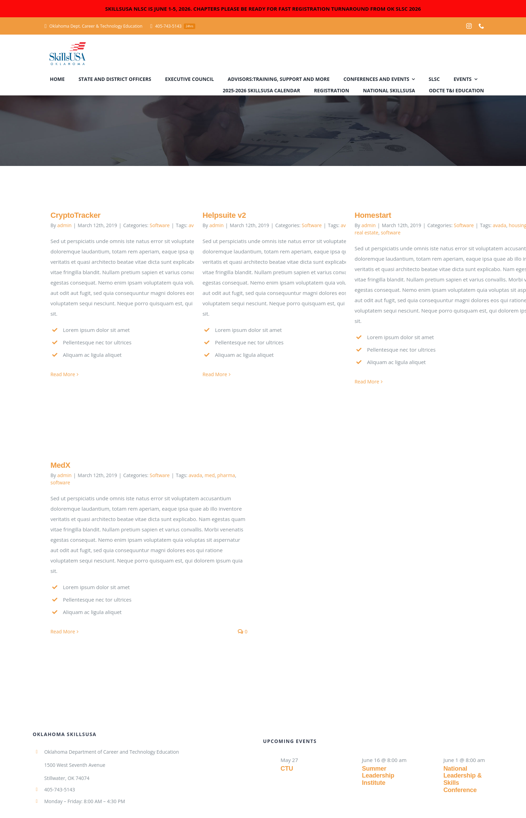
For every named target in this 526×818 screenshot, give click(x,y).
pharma (226, 475)
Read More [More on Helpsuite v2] (215, 374)
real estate (366, 232)
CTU (287, 768)
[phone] (481, 26)
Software (160, 225)
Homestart (373, 215)
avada (499, 225)
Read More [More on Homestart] (367, 381)
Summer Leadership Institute (378, 775)
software (391, 232)
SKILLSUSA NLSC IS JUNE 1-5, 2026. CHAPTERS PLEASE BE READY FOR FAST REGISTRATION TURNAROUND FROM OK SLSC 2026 (263, 8)
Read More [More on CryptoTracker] (62, 374)
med (210, 475)
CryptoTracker (75, 215)
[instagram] (469, 26)
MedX (60, 465)
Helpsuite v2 (224, 215)
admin (64, 225)
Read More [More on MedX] (62, 631)
